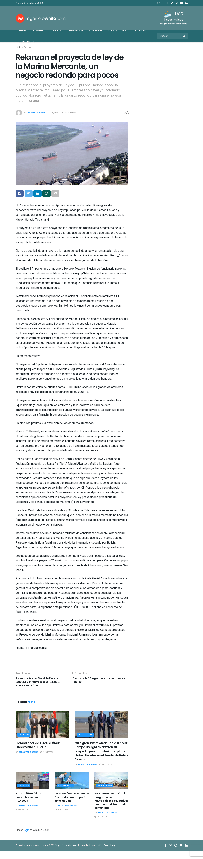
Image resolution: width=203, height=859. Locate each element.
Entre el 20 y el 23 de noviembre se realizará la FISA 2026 (32, 804)
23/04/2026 (22, 817)
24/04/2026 (46, 759)
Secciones (117, 30)
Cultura (95, 30)
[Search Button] (184, 36)
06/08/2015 (57, 112)
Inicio (22, 30)
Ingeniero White (36, 112)
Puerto (57, 30)
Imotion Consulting (105, 852)
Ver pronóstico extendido (173, 23)
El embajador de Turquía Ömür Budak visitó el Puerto (38, 752)
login (26, 838)
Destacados (85, 742)
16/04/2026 (61, 817)
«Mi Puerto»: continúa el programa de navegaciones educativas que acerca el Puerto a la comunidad (111, 808)
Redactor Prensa (28, 759)
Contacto (26, 41)
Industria (75, 30)
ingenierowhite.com (66, 852)
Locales (39, 30)
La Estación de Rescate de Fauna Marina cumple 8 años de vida (72, 804)
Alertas (140, 30)
